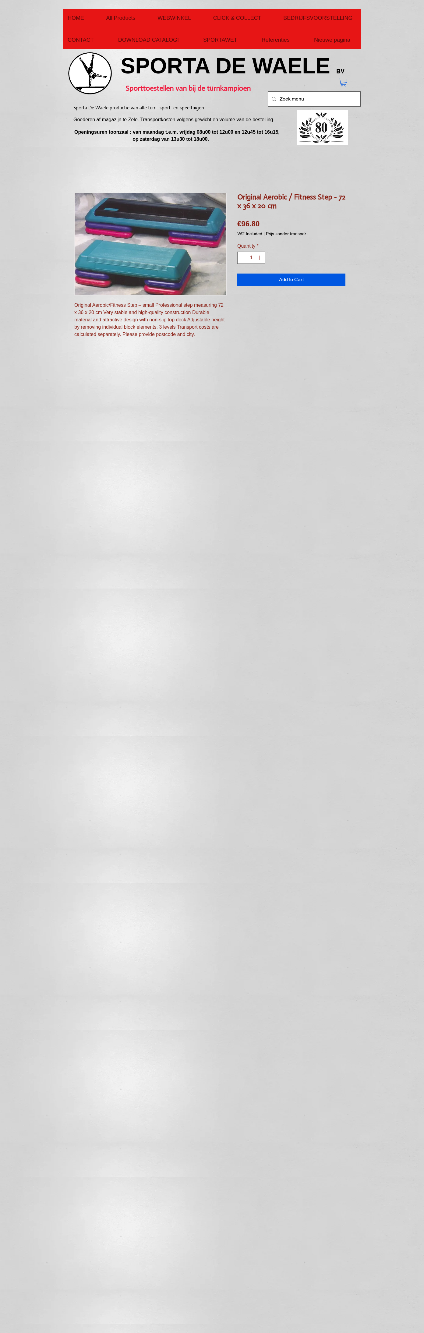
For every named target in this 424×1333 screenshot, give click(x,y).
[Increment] (260, 257)
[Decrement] (242, 257)
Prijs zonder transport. (287, 233)
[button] (343, 82)
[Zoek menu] (314, 99)
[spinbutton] (251, 257)
